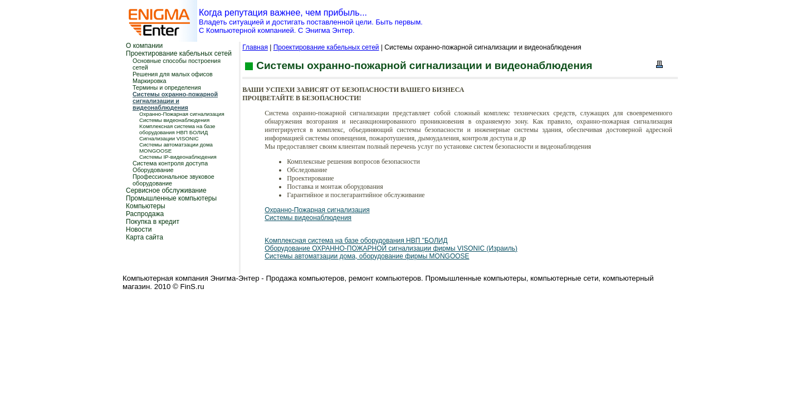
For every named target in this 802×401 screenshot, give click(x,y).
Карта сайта (144, 237)
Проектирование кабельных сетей (179, 53)
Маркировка (150, 80)
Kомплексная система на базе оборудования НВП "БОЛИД (356, 240)
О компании (144, 46)
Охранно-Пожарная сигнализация (181, 114)
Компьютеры (145, 206)
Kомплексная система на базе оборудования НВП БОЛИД (177, 129)
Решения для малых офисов (173, 74)
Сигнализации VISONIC (169, 138)
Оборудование (153, 170)
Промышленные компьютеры (171, 198)
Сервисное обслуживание (166, 190)
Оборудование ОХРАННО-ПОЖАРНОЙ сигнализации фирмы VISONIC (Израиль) (391, 248)
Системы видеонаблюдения (174, 120)
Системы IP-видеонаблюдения (178, 157)
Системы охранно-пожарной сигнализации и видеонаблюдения (175, 101)
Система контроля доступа (170, 163)
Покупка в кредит (152, 222)
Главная (255, 47)
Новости (138, 229)
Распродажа (145, 214)
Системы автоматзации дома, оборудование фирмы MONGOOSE (367, 256)
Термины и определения (167, 87)
